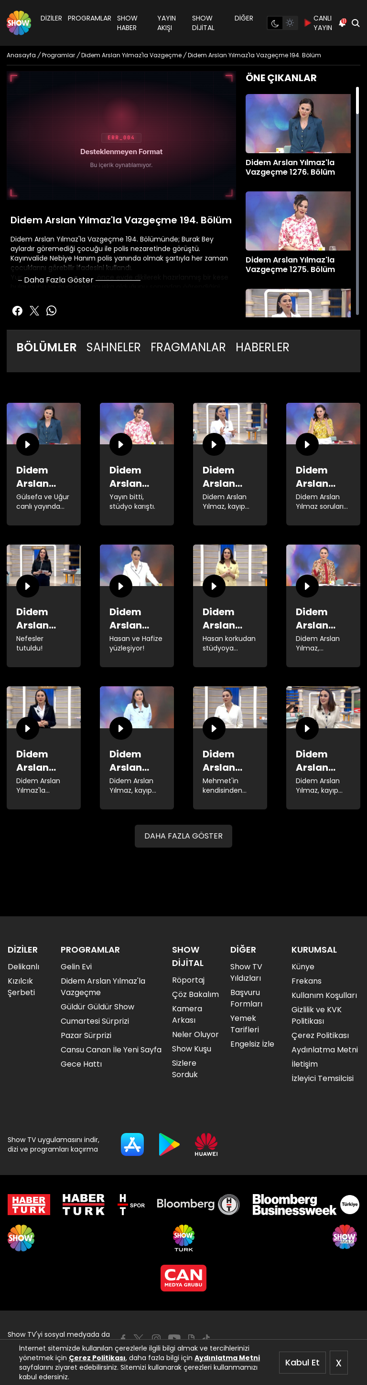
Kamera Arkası (187, 1014)
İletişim (304, 1064)
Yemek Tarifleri (244, 1024)
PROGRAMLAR (89, 18)
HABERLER (263, 347)
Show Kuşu (191, 1048)
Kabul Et (302, 1362)
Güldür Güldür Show (97, 1006)
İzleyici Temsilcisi (322, 1078)
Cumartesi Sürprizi (95, 1021)
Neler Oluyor (195, 1034)
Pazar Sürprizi (86, 1035)
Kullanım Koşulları (324, 995)
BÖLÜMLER (46, 347)
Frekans (306, 981)
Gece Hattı (81, 1064)
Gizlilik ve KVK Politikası (316, 1015)
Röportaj (188, 980)
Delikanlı (23, 966)
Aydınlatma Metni (227, 1358)
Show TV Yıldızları (246, 972)
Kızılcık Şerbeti (21, 987)
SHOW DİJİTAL (203, 22)
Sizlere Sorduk (185, 1069)
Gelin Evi (76, 966)
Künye (302, 966)
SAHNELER (113, 347)
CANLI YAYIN (318, 22)
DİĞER (244, 18)
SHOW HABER (127, 22)
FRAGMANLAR (188, 347)
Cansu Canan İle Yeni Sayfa (111, 1049)
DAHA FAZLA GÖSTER (183, 835)
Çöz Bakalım (195, 994)
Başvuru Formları (246, 998)
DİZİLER (51, 18)
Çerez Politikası (97, 1358)
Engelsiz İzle (252, 1044)
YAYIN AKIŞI (166, 22)
